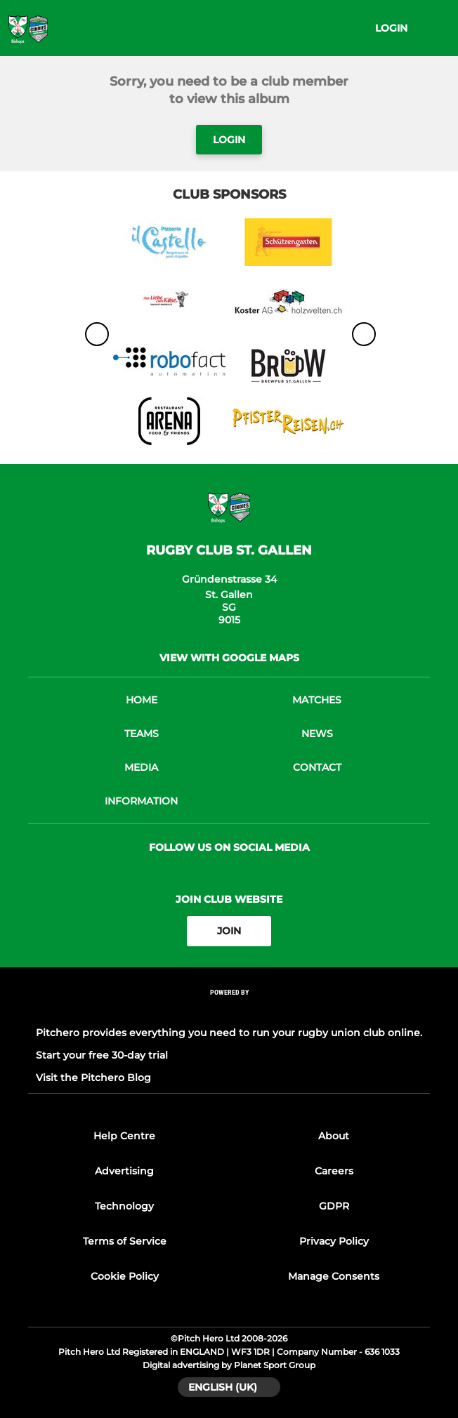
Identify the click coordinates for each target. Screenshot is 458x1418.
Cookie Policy (125, 1276)
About (333, 1135)
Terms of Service (124, 1241)
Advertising (124, 1171)
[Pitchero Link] (229, 1010)
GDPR (334, 1206)
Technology (124, 1206)
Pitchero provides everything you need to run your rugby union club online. (229, 1032)
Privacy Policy (334, 1241)
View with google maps (229, 658)
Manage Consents (333, 1276)
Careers (334, 1171)
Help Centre (124, 1135)
